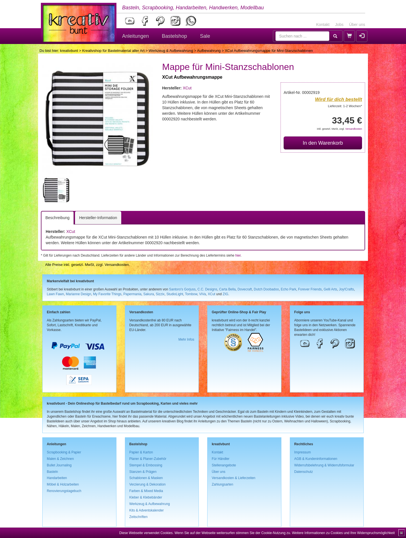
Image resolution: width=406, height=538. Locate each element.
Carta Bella (227, 289)
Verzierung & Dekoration (147, 484)
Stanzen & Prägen (143, 472)
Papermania (132, 294)
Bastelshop (174, 36)
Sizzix (160, 294)
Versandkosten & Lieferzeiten (233, 478)
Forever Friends (310, 289)
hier (237, 255)
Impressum (302, 452)
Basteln (52, 472)
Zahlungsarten (222, 484)
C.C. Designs (207, 289)
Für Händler (221, 459)
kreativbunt (69, 50)
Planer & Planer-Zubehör (148, 459)
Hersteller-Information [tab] (98, 217)
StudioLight (174, 294)
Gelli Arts (330, 289)
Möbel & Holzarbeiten (63, 484)
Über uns (357, 24)
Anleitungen (135, 36)
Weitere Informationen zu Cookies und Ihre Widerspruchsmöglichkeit (343, 533)
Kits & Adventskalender (146, 510)
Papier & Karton (141, 452)
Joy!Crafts (346, 289)
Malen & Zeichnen (60, 459)
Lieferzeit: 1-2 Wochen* (345, 106)
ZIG (225, 294)
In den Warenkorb (323, 143)
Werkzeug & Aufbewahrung (171, 50)
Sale (205, 36)
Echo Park (288, 289)
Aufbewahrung (209, 50)
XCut (187, 88)
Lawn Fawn (55, 294)
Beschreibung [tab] (57, 217)
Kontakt (322, 24)
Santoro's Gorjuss (182, 289)
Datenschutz (303, 472)
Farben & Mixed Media (146, 491)
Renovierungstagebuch (64, 491)
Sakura (148, 294)
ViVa (202, 294)
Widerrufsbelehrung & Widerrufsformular (324, 465)
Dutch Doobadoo (266, 289)
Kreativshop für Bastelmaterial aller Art (113, 50)
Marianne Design (78, 294)
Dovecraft (244, 289)
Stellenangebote (224, 465)
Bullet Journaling (59, 465)
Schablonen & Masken (146, 478)
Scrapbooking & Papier (64, 452)
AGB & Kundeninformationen (315, 459)
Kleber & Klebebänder (145, 497)
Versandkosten (353, 128)
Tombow (191, 294)
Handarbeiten (57, 478)
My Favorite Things (107, 294)
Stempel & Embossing (145, 465)
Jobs (339, 24)
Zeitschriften (138, 517)
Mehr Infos (186, 339)
